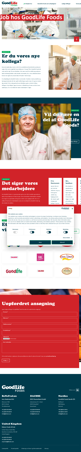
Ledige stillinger (66, 3)
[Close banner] (72, 208)
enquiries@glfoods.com (8, 441)
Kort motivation (7, 342)
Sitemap (46, 448)
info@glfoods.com (6, 414)
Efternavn (6, 318)
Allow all (62, 242)
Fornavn (5, 312)
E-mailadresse (7, 330)
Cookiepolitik (5, 448)
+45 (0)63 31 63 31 (62, 409)
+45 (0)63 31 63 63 (62, 411)
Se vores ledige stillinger (71, 141)
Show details (66, 237)
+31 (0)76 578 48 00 (7, 409)
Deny (40, 242)
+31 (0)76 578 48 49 (7, 411)
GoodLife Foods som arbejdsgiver (47, 3)
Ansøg (4, 360)
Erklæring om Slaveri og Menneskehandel (31, 448)
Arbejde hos (28, 3)
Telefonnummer (7, 324)
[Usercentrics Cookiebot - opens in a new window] (62, 208)
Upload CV (6, 336)
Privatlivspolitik (14, 448)
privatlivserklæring (51, 356)
